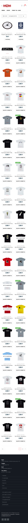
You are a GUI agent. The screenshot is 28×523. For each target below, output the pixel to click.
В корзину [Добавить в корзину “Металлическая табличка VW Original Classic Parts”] (21, 39)
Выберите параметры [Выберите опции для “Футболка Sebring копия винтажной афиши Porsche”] (7, 323)
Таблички (23, 33)
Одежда (18, 56)
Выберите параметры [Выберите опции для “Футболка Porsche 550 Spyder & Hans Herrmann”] (7, 275)
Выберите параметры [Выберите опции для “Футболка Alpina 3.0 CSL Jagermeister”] (7, 86)
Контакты (4, 488)
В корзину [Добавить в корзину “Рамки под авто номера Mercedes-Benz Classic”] (8, 63)
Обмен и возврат (6, 497)
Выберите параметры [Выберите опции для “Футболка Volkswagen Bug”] (20, 346)
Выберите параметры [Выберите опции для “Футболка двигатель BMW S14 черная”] (20, 393)
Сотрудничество (6, 499)
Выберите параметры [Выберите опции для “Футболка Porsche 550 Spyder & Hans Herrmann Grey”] (20, 275)
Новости (4, 483)
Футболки (22, 56)
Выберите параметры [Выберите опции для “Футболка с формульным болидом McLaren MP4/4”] (20, 441)
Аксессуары (3, 33)
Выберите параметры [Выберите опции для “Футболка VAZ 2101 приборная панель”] (7, 346)
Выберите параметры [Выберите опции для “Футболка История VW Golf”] (7, 441)
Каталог (4, 480)
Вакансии (4, 502)
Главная (4, 475)
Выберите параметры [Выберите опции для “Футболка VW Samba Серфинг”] (7, 370)
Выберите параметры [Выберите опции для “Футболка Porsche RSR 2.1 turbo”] (20, 299)
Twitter (3, 519)
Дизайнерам (5, 504)
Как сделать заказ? (6, 492)
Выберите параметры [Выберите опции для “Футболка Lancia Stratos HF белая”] (7, 228)
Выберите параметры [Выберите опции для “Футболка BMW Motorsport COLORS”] (20, 181)
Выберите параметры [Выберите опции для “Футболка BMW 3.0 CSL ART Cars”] (20, 110)
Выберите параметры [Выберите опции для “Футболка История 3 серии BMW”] (7, 417)
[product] (7, 25)
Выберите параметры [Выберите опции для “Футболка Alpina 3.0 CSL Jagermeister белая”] (20, 86)
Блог (3, 485)
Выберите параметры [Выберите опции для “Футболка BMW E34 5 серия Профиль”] (20, 157)
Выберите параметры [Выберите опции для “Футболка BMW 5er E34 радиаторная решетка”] (7, 133)
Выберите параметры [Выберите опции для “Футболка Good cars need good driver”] (7, 204)
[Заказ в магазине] (13, 16)
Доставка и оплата (6, 494)
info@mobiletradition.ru (6, 468)
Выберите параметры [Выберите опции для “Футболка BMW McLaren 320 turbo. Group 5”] (7, 181)
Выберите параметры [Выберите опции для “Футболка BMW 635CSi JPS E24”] (20, 133)
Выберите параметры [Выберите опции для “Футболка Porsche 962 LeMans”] (7, 299)
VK (8, 519)
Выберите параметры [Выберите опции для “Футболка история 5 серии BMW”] (20, 417)
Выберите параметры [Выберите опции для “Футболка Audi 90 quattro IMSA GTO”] (7, 110)
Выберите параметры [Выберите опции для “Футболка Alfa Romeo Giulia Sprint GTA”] (20, 63)
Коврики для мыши (11, 33)
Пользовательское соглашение (8, 514)
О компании (5, 478)
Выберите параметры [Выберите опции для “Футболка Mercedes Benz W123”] (20, 252)
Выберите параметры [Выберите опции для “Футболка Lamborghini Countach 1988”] (20, 204)
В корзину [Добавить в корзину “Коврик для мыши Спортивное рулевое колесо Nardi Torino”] (8, 39)
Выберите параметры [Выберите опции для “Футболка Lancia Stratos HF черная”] (7, 252)
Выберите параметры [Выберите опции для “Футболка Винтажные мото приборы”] (20, 370)
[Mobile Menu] (2, 5)
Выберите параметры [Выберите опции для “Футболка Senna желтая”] (20, 323)
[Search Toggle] (22, 6)
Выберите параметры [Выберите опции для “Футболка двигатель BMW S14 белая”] (7, 393)
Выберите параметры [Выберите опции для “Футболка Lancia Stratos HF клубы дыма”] (20, 228)
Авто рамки (4, 56)
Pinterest (5, 519)
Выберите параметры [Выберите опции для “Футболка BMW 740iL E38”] (7, 157)
